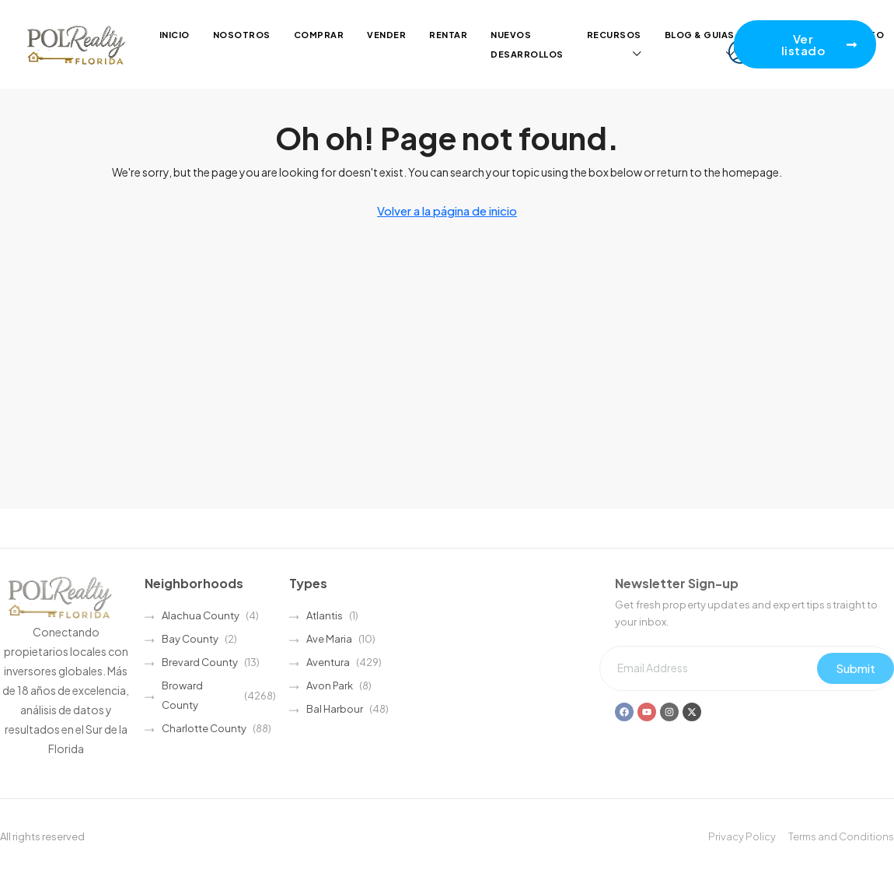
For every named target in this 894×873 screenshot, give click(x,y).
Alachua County (200, 615)
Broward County (182, 695)
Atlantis (324, 615)
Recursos (614, 35)
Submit (855, 668)
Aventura (328, 662)
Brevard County (200, 662)
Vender (386, 35)
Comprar (319, 35)
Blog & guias (700, 35)
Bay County (190, 639)
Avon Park (329, 685)
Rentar (448, 35)
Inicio (174, 35)
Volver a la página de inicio (447, 210)
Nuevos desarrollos (527, 44)
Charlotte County (204, 728)
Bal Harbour (334, 709)
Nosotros (242, 35)
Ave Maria (329, 639)
